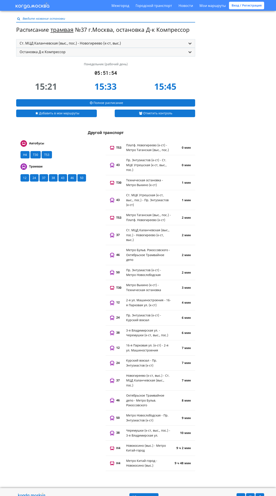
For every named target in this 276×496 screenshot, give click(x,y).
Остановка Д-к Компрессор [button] (43, 51)
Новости (186, 5)
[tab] (105, 43)
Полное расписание (106, 103)
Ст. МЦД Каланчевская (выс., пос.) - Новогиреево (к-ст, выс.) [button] (70, 43)
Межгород (120, 5)
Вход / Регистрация (247, 5)
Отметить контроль (155, 113)
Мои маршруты (212, 5)
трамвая (62, 29)
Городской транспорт (154, 5)
